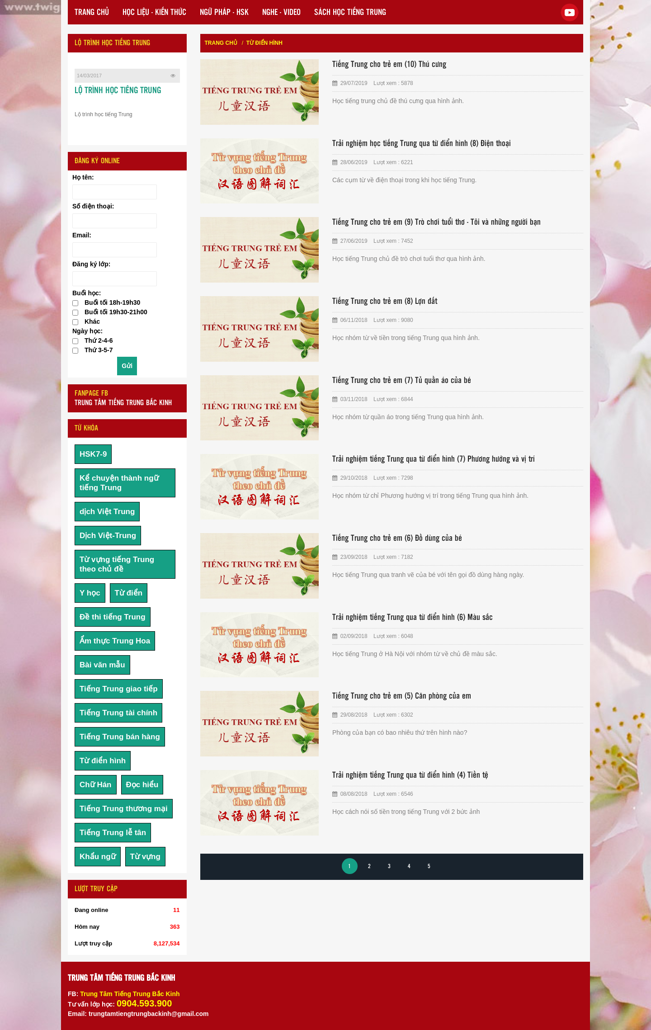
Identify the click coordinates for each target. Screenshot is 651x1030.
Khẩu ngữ (98, 856)
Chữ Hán (96, 784)
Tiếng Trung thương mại (124, 808)
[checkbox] (75, 303)
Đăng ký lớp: (91, 264)
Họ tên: (83, 177)
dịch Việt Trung (107, 511)
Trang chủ (221, 43)
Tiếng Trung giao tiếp (119, 689)
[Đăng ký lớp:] (114, 278)
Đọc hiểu (142, 784)
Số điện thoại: (93, 206)
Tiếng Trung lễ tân (113, 832)
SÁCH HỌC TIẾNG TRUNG (350, 12)
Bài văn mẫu (102, 665)
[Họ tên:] (114, 191)
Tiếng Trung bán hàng (120, 736)
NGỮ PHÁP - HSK (224, 12)
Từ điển (129, 593)
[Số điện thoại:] (114, 220)
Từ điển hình (103, 760)
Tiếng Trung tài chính (118, 713)
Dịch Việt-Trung (108, 535)
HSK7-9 (93, 454)
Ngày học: (87, 331)
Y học (90, 593)
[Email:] (114, 249)
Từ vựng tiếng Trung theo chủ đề (117, 564)
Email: (81, 235)
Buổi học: (86, 293)
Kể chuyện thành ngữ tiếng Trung (119, 483)
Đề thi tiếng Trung (113, 617)
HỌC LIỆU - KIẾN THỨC (154, 12)
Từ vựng (145, 856)
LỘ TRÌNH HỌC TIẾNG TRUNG (118, 91)
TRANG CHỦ (92, 12)
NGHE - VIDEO (281, 12)
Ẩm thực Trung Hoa (115, 641)
